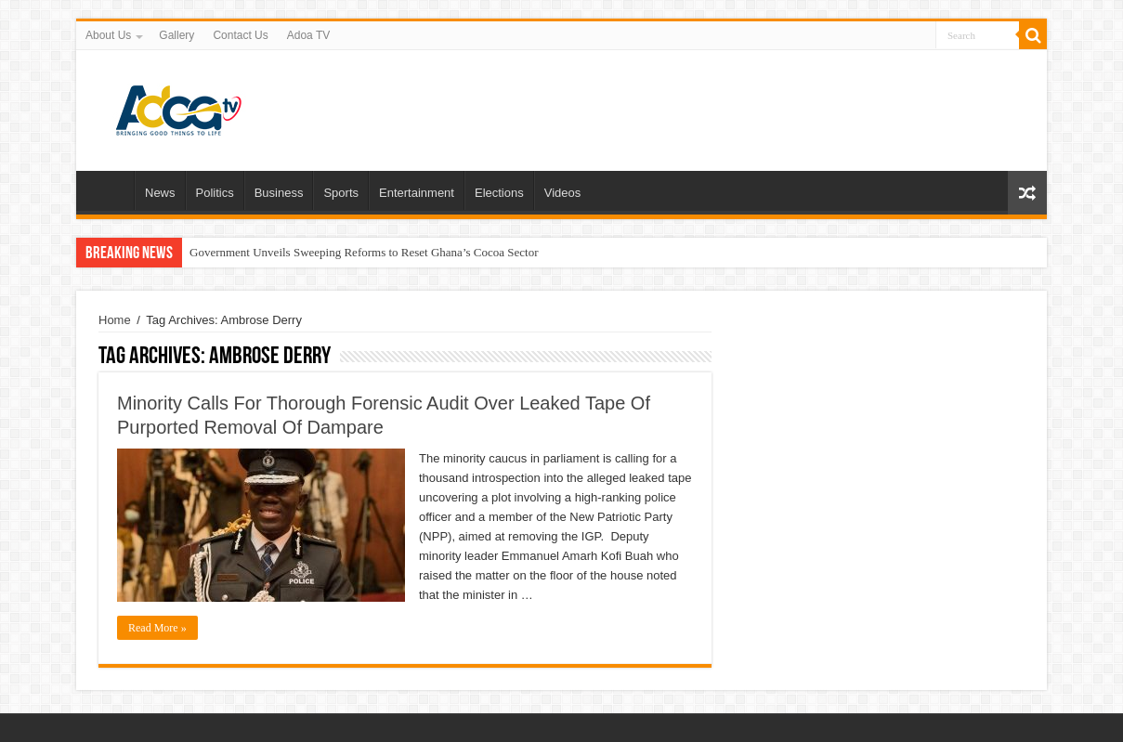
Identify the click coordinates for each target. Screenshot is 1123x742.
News (160, 193)
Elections (499, 193)
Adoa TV (308, 35)
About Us (108, 35)
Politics (215, 193)
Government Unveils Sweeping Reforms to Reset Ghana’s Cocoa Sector (363, 252)
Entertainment (416, 193)
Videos (562, 193)
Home (109, 190)
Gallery (176, 35)
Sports (341, 193)
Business (279, 193)
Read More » (157, 627)
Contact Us (240, 35)
